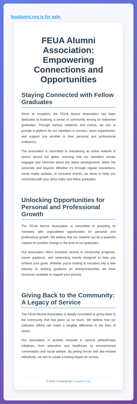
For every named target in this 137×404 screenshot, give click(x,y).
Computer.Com (81, 381)
